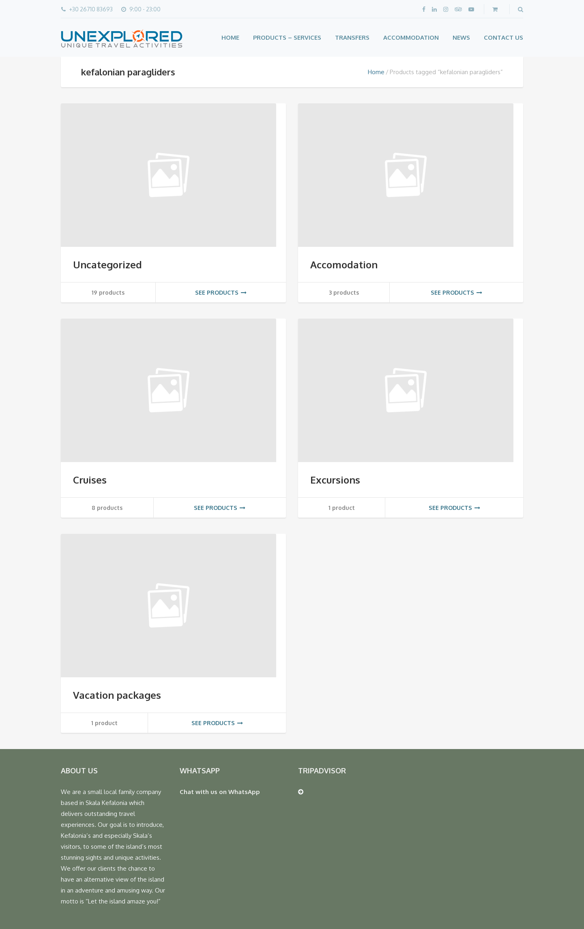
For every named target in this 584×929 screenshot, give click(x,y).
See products (221, 292)
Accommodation (411, 37)
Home (230, 37)
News (461, 37)
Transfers (352, 37)
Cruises (90, 479)
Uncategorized (107, 264)
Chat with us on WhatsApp (220, 792)
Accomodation (344, 264)
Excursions (335, 479)
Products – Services (287, 37)
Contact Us (503, 37)
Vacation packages (117, 695)
